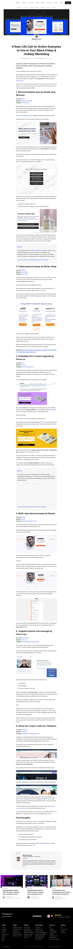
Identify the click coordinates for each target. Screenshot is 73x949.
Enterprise (26, 937)
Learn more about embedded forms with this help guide (31, 506)
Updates (54, 7)
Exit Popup (25, 274)
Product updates (5, 934)
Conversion (25, 7)
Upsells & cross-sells (28, 934)
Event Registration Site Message (30, 641)
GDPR (39, 946)
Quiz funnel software (17, 934)
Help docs (4, 935)
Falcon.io (23, 365)
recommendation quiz (24, 115)
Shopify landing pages (39, 935)
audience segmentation (36, 250)
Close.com (24, 640)
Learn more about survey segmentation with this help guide (32, 259)
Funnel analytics (27, 929)
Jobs (62, 927)
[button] (18, 3)
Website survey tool (17, 935)
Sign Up (68, 2)
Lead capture (38, 927)
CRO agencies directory (55, 939)
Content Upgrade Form (28, 366)
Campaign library (53, 930)
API (2, 940)
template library (46, 843)
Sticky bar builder (16, 932)
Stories (48, 7)
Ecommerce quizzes (39, 930)
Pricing (37, 2)
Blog (51, 927)
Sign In (61, 2)
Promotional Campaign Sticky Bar (31, 733)
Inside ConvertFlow (34, 7)
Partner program (64, 929)
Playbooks (52, 929)
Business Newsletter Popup (29, 521)
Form (23, 363)
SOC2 (37, 946)
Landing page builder (17, 927)
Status (42, 946)
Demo (56, 2)
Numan (23, 519)
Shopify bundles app (39, 937)
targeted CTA (22, 418)
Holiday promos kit (53, 935)
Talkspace (24, 731)
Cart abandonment (39, 929)
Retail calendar (53, 937)
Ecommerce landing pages (40, 932)
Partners (43, 2)
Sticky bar (24, 729)
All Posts (19, 7)
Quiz (23, 98)
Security (3, 939)
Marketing (42, 7)
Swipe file (52, 934)
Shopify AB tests (38, 939)
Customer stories (53, 932)
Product (3, 927)
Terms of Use (28, 946)
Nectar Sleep (24, 272)
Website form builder (17, 929)
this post (43, 422)
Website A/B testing (28, 930)
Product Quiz (25, 102)
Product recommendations (40, 934)
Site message (25, 638)
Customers (31, 2)
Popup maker (16, 930)
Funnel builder (27, 927)
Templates (4, 930)
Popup (24, 270)
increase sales (19, 80)
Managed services (28, 935)
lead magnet (53, 409)
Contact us (63, 930)
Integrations (4, 929)
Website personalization (29, 932)
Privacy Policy (33, 946)
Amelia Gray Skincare (26, 100)
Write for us (63, 932)
